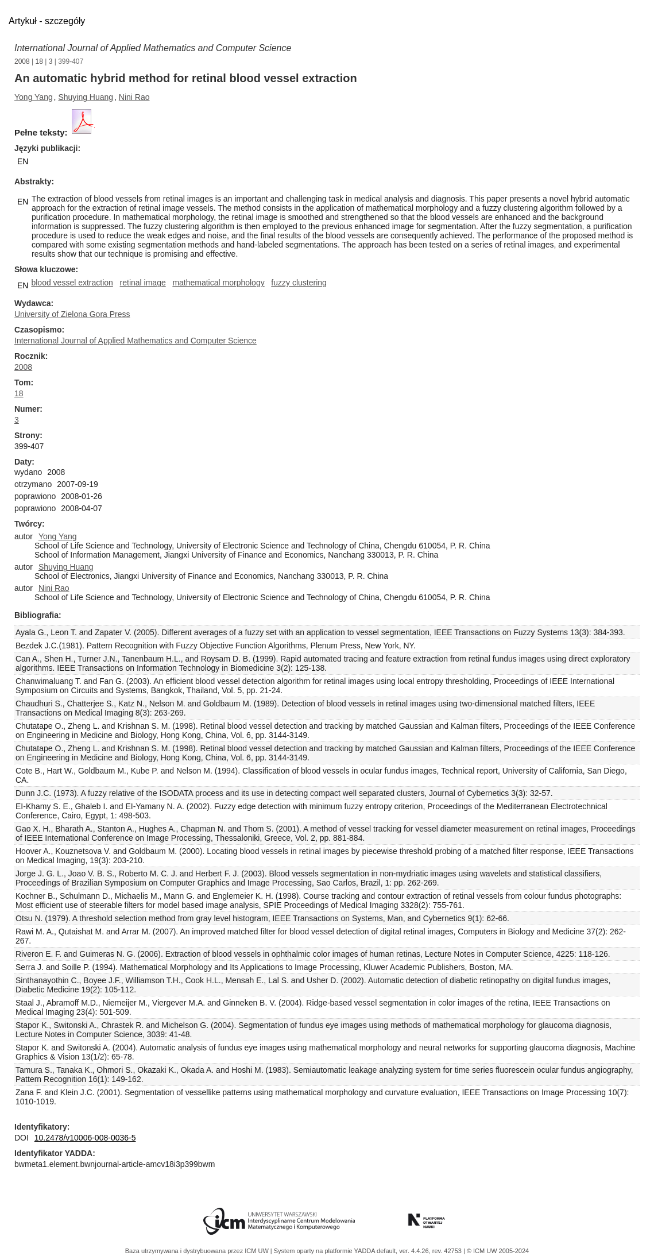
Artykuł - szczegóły (47, 21)
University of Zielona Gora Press (72, 314)
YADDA (365, 1250)
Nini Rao (134, 97)
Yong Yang (33, 97)
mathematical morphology (218, 282)
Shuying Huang (85, 97)
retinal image (143, 282)
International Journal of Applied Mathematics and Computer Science (152, 48)
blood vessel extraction (72, 282)
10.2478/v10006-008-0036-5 (85, 1137)
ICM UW (257, 1250)
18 (39, 61)
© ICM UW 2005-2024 (498, 1250)
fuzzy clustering (298, 282)
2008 (22, 61)
